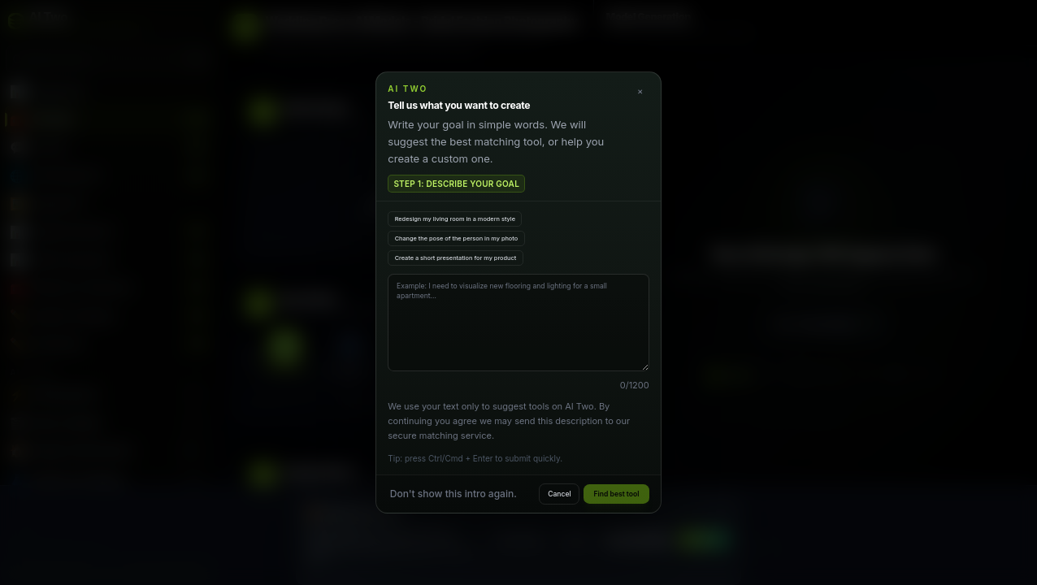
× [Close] (640, 91)
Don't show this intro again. (453, 494)
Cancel (559, 494)
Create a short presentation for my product (456, 258)
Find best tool (617, 494)
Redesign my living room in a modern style (455, 219)
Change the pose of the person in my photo (456, 238)
